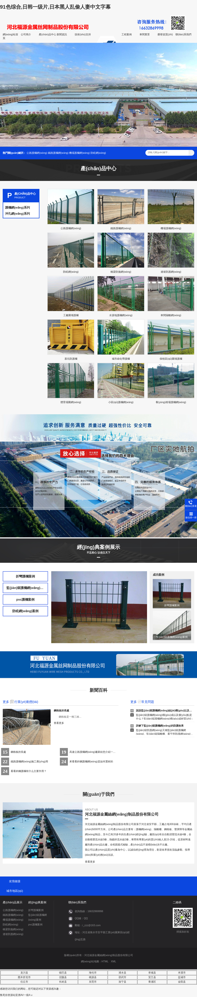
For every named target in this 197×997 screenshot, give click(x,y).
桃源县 (93, 977)
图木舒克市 (24, 977)
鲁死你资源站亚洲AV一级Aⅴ (16, 995)
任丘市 (24, 981)
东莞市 (93, 981)
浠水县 (122, 972)
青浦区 (152, 981)
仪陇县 (63, 977)
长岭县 (63, 981)
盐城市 (182, 977)
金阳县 (182, 981)
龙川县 (24, 972)
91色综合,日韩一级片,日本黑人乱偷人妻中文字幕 (55, 7)
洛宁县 (122, 981)
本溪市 (182, 972)
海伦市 (93, 972)
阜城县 (152, 972)
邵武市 (122, 977)
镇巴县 (63, 972)
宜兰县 (152, 977)
